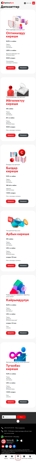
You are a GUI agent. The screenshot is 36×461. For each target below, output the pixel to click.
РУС (28, 3)
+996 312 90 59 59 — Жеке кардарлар (14, 428)
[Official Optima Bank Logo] (7, 3)
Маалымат (23, 68)
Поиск (21, 417)
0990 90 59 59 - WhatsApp (10, 436)
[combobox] (9, 417)
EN (30, 3)
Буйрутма (11, 68)
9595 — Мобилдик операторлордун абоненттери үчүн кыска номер (18, 432)
